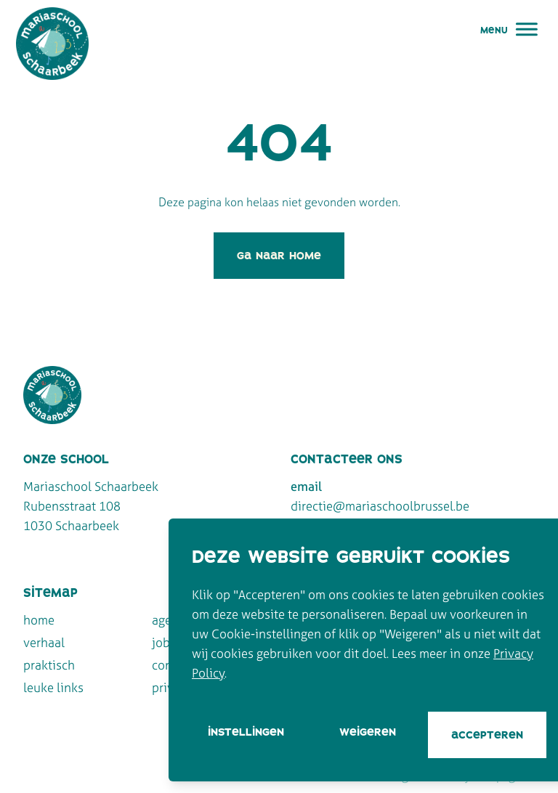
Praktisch (49, 664)
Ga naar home (279, 255)
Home (38, 619)
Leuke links (53, 687)
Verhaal (44, 642)
